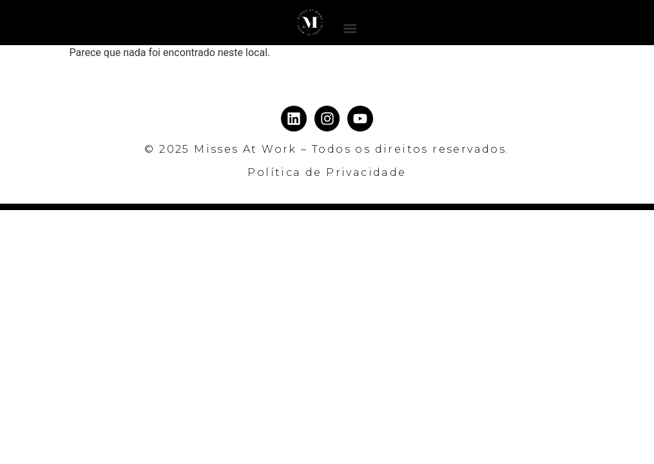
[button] (349, 28)
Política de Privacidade (326, 172)
